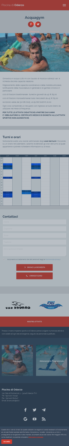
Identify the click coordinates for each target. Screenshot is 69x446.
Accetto (6, 442)
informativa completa (35, 437)
